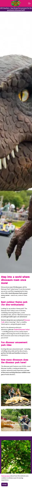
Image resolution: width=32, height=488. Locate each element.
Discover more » (9, 402)
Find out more (5, 476)
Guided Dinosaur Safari (22, 329)
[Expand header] (29, 3)
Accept (4, 484)
